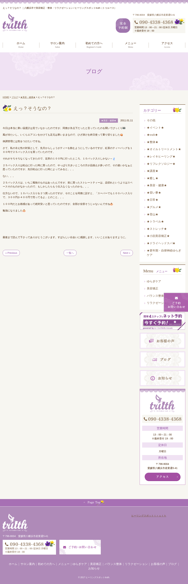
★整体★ (152, 142)
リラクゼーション (158, 302)
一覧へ (70, 252)
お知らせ (94, 568)
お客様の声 (158, 563)
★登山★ (152, 214)
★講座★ (152, 170)
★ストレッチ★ (157, 228)
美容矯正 (152, 288)
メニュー (130, 45)
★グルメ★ (154, 207)
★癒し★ (152, 178)
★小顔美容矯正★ (158, 235)
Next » (126, 252)
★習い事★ (154, 192)
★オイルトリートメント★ (164, 149)
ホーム (21, 45)
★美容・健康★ (157, 185)
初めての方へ (94, 45)
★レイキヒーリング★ (161, 156)
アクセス (167, 45)
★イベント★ (155, 127)
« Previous (11, 252)
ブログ (172, 563)
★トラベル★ (155, 221)
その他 (151, 120)
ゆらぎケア (154, 281)
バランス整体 (155, 295)
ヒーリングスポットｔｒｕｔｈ (148, 515)
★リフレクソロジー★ (161, 163)
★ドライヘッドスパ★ (161, 243)
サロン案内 (57, 45)
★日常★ (152, 199)
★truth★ (152, 134)
